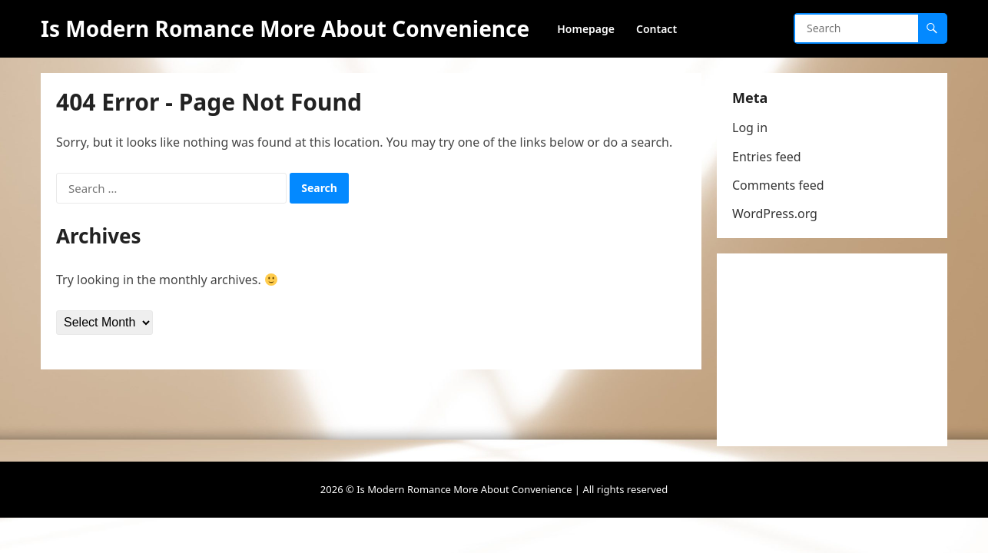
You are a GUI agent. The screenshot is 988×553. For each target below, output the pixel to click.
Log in (750, 127)
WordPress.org (774, 213)
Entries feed (766, 156)
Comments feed (778, 185)
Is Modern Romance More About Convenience (285, 28)
